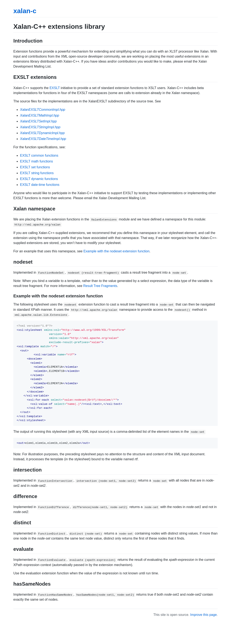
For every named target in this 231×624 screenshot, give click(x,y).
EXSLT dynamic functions (39, 179)
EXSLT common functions (39, 155)
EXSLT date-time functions (39, 184)
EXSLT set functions (35, 167)
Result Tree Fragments (100, 286)
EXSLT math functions (36, 161)
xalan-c (24, 11)
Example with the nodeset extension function (116, 251)
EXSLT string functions (37, 173)
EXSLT (54, 88)
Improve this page (203, 614)
